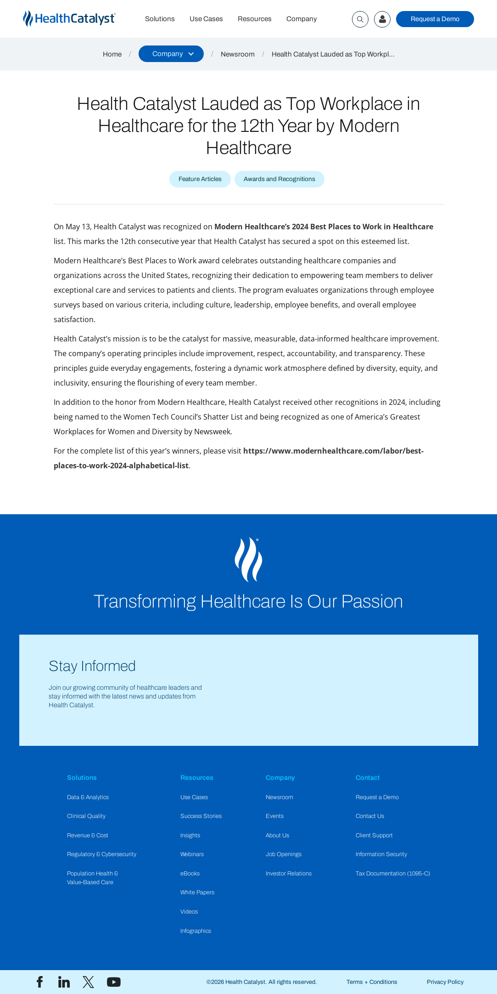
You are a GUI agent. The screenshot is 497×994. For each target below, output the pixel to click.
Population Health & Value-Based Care (92, 878)
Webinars (192, 854)
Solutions (160, 19)
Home (112, 54)
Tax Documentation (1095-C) (393, 873)
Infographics (195, 931)
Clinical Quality (86, 816)
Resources (255, 19)
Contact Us (370, 816)
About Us (277, 835)
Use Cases (206, 19)
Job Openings (284, 854)
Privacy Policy (445, 982)
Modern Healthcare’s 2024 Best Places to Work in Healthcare (323, 227)
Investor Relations (289, 873)
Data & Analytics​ (88, 797)
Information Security (381, 854)
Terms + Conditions (371, 982)
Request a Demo (435, 19)
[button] (171, 53)
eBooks (190, 873)
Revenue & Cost (87, 835)
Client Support (374, 835)
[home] (80, 19)
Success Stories (201, 816)
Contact (368, 777)
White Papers (197, 892)
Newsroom (238, 54)
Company (301, 19)
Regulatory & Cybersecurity (101, 854)
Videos (189, 912)
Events (275, 816)
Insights (190, 835)
